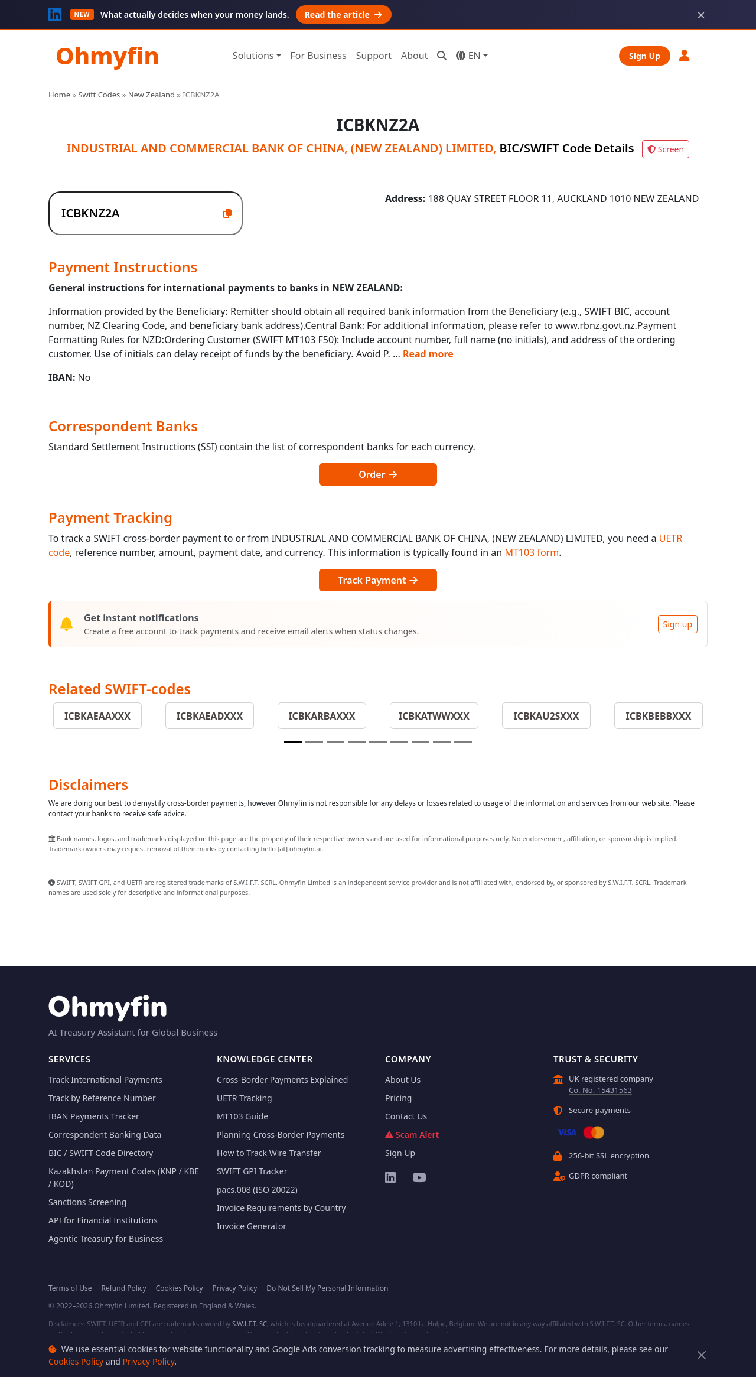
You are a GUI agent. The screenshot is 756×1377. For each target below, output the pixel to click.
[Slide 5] (378, 742)
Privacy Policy (149, 1361)
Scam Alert (412, 1134)
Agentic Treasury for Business (105, 1238)
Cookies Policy (75, 1361)
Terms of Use (70, 1288)
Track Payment (378, 580)
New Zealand (151, 94)
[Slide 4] (357, 742)
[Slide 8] (442, 742)
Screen (665, 149)
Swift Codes (99, 94)
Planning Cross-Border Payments (280, 1134)
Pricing (398, 1097)
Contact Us (406, 1116)
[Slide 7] (420, 742)
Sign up (677, 624)
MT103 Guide (242, 1116)
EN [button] (468, 55)
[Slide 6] (399, 742)
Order (378, 474)
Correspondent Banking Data (104, 1134)
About (414, 55)
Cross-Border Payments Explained (282, 1079)
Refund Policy (123, 1288)
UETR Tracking (244, 1097)
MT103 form (531, 552)
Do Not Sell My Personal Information (327, 1288)
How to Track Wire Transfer (269, 1152)
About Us (403, 1079)
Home (59, 94)
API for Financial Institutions (103, 1220)
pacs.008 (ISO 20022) (257, 1189)
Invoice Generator (251, 1226)
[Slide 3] (335, 742)
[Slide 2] (314, 742)
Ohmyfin (107, 55)
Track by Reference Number (102, 1097)
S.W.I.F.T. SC (249, 1323)
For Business (319, 55)
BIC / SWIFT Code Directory (100, 1152)
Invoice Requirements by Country (281, 1207)
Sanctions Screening (87, 1201)
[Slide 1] (293, 742)
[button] (685, 55)
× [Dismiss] (701, 15)
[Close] (702, 1355)
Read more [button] (428, 353)
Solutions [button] (253, 55)
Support (374, 55)
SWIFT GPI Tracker (252, 1171)
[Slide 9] (463, 742)
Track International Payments (105, 1079)
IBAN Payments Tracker (93, 1116)
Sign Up (644, 55)
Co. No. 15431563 (600, 1090)
